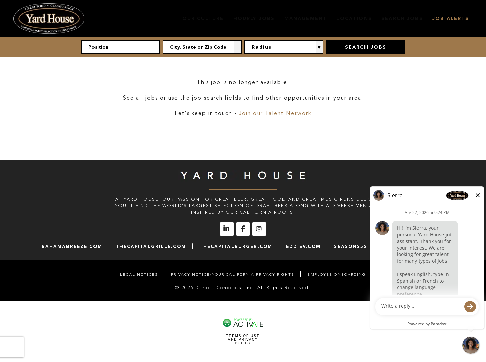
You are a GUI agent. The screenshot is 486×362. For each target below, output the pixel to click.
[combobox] (202, 47)
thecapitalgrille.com (151, 246)
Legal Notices (139, 274)
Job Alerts (450, 18)
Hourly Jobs (254, 18)
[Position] (120, 47)
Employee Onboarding (336, 274)
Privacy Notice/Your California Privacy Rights (232, 274)
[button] (238, 47)
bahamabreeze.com (72, 246)
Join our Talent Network (275, 113)
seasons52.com (358, 246)
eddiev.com (303, 246)
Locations (354, 18)
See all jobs (140, 97)
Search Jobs (402, 18)
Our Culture (203, 18)
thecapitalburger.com (235, 246)
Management (305, 18)
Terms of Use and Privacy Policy (243, 339)
